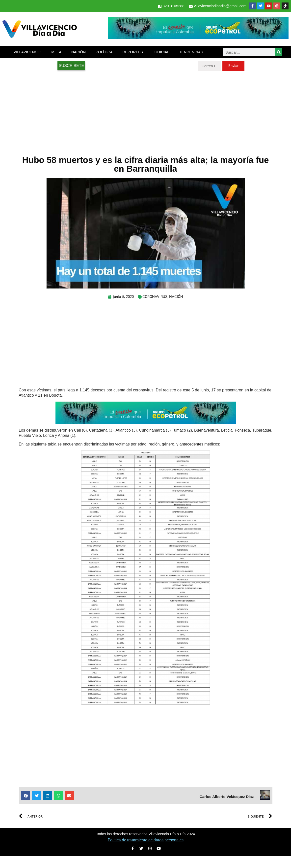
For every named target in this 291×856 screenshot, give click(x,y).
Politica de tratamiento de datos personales (146, 840)
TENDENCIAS (191, 52)
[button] (25, 795)
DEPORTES (132, 52)
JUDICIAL (161, 52)
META (56, 52)
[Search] (278, 52)
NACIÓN (78, 52)
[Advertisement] (145, 110)
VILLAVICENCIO (27, 52)
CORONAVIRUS (154, 296)
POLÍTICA (104, 52)
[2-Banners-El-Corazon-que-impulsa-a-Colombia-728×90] (198, 37)
